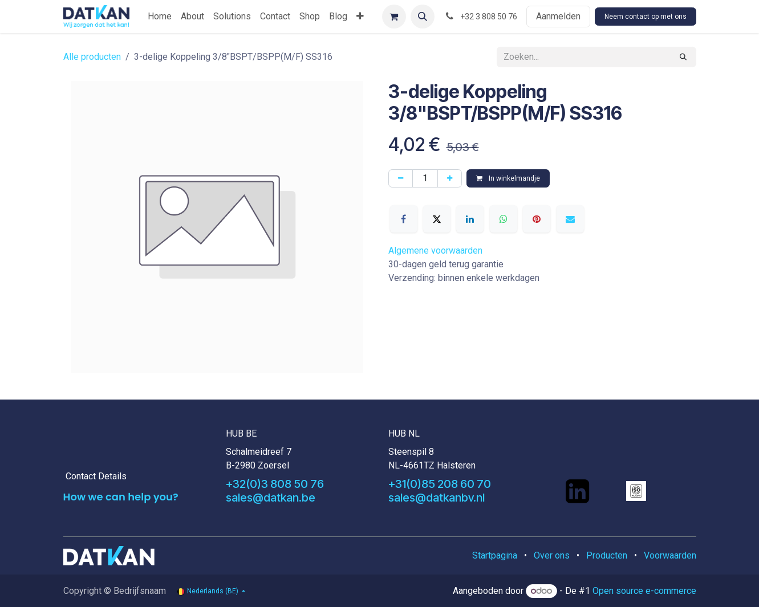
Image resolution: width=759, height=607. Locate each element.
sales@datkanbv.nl (436, 497)
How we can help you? (120, 497)
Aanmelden (558, 16)
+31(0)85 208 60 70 (439, 484)
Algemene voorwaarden (435, 250)
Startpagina (494, 555)
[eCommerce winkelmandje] (394, 16)
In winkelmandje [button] (508, 178)
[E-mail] (570, 219)
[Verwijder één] (400, 178)
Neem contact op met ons (645, 17)
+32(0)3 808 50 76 (275, 484)
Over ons (552, 555)
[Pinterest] (536, 219)
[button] (423, 16)
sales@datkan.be (270, 497)
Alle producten (92, 56)
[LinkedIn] (470, 219)
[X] (436, 219)
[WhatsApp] (503, 219)
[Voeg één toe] (449, 178)
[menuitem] (159, 16)
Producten (606, 555)
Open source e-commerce (644, 590)
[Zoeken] (683, 57)
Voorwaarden (670, 555)
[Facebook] (403, 219)
